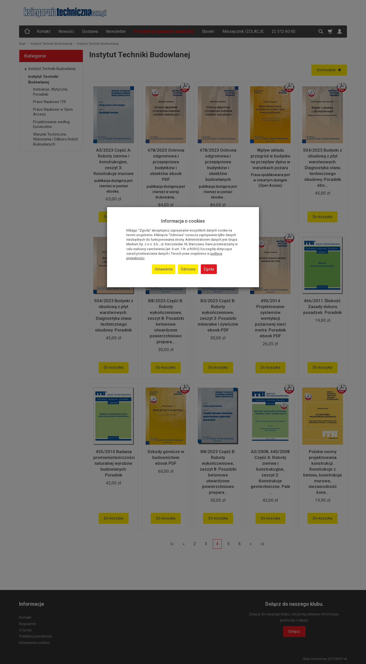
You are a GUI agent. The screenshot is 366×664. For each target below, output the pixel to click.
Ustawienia (164, 269)
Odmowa (188, 269)
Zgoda (209, 269)
